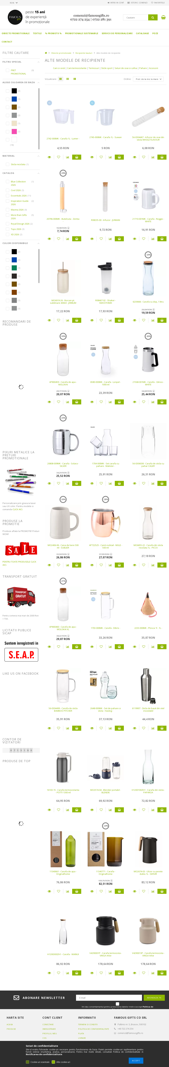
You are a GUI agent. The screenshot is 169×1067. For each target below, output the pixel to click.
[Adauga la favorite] (58, 157)
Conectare (48, 1024)
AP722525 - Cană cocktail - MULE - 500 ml (105, 546)
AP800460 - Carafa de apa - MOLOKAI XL (63, 628)
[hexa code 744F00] (14, 107)
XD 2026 (15, 234)
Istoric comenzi (137, 3)
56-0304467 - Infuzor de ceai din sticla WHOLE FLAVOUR (148, 138)
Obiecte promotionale (16, 33)
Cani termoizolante (76, 68)
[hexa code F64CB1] (14, 131)
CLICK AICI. (18, 509)
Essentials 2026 (19, 195)
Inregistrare (49, 1029)
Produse (11, 1029)
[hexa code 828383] (14, 300)
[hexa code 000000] (14, 91)
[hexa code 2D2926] (14, 276)
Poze (155, 33)
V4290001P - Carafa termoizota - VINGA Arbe (105, 954)
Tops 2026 (16, 229)
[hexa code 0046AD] (14, 99)
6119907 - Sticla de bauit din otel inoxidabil (148, 709)
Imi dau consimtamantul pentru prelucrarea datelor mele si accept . (117, 1008)
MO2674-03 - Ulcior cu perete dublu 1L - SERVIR (148, 872)
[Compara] (67, 157)
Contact (7, 41)
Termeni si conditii (88, 1024)
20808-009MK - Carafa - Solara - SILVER (63, 464)
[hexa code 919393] (14, 115)
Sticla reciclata (18, 164)
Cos (44, 1038)
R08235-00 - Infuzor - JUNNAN (105, 220)
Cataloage (142, 33)
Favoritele (158, 3)
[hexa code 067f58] (14, 268)
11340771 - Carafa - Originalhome (105, 872)
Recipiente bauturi (84, 53)
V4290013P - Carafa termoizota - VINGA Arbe (148, 954)
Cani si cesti (59, 68)
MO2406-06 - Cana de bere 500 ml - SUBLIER (63, 546)
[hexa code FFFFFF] (14, 139)
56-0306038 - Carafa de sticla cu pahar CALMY (148, 464)
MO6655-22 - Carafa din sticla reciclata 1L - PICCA (148, 546)
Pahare (143, 68)
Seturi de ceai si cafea (126, 68)
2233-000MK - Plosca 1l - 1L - (148, 627)
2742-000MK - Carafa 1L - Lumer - (63, 138)
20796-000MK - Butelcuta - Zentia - (63, 220)
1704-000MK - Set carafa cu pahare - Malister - (105, 464)
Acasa (10, 1024)
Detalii (49, 157)
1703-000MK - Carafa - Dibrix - (105, 627)
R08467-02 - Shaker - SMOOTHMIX (105, 301)
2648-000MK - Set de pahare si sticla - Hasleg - (105, 709)
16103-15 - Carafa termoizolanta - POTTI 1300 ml (63, 791)
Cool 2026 (16, 190)
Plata (81, 1036)
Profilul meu (49, 1033)
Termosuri (94, 68)
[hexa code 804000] (14, 292)
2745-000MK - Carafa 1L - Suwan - (105, 138)
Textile (37, 33)
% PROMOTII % (53, 33)
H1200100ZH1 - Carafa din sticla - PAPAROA (148, 791)
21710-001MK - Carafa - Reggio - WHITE (148, 220)
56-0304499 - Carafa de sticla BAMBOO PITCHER (63, 709)
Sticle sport (106, 68)
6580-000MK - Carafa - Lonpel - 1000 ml (105, 383)
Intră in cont (113, 3)
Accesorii (153, 68)
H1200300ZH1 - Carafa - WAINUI (63, 954)
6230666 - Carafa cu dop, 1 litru (148, 301)
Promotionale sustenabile (81, 33)
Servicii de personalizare (117, 33)
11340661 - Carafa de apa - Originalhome (63, 872)
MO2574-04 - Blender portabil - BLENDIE (105, 791)
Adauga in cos (76, 157)
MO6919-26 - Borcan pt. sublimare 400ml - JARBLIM (63, 301)
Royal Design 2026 (20, 223)
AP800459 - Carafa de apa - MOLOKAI (63, 383)
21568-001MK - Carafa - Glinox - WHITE (148, 383)
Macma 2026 (17, 209)
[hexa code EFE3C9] (14, 123)
